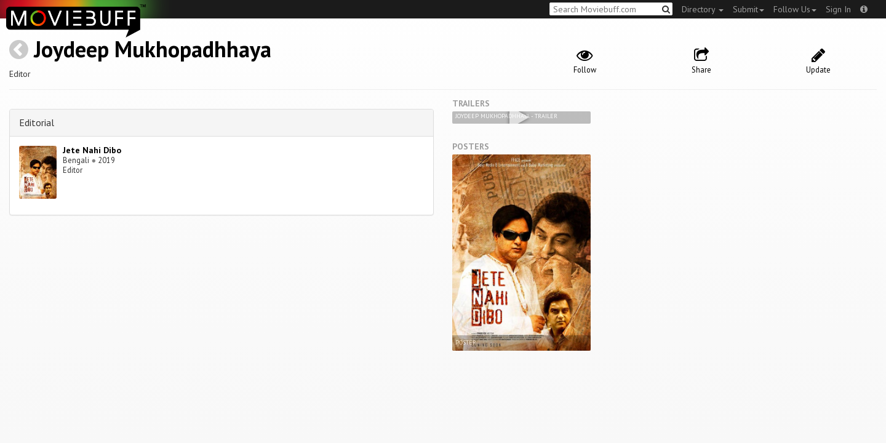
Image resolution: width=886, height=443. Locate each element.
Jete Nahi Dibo (92, 150)
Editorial (36, 122)
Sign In (838, 9)
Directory (703, 9)
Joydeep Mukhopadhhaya (152, 48)
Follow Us (794, 9)
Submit (748, 9)
